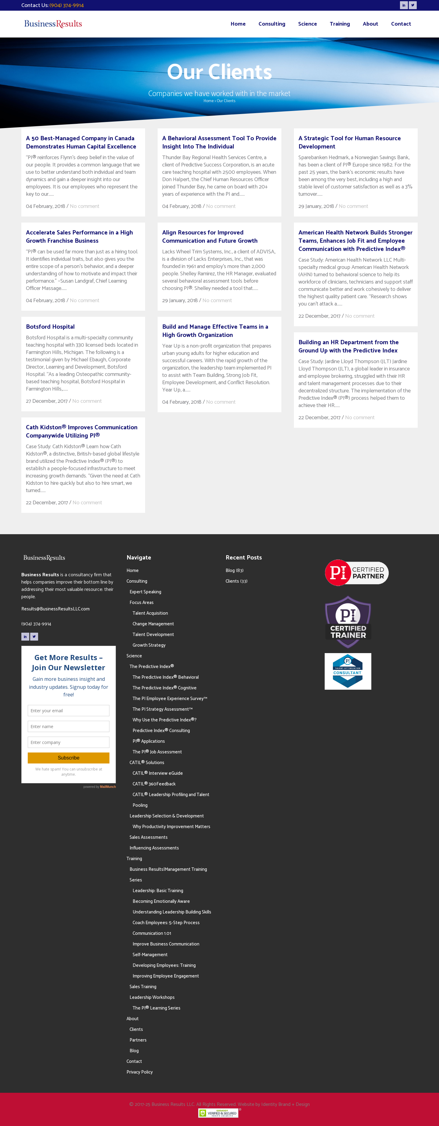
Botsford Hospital (50, 327)
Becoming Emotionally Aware (161, 901)
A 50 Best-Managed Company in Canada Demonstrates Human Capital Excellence (81, 143)
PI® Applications (149, 741)
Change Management (153, 624)
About (133, 1019)
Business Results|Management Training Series (168, 875)
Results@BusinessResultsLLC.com (55, 609)
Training (134, 859)
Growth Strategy (149, 645)
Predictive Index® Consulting (161, 731)
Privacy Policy (140, 1072)
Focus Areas (142, 602)
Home (209, 101)
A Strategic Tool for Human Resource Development (349, 143)
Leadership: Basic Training (158, 891)
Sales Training (143, 987)
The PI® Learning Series (156, 1008)
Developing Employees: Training (164, 965)
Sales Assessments (149, 837)
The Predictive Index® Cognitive (165, 688)
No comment (84, 206)
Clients (136, 1029)
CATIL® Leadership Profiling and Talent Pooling (171, 800)
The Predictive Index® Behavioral (166, 677)
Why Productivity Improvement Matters (171, 827)
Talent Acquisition (150, 613)
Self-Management (150, 955)
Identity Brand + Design (285, 1104)
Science (134, 656)
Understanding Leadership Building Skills (172, 912)
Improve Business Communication (166, 944)
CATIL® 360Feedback (154, 784)
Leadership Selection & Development (167, 816)
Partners (138, 1040)
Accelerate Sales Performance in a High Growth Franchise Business (79, 237)
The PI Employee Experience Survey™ (170, 698)
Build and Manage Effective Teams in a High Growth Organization (215, 331)
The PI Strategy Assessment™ (162, 709)
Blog (134, 1051)
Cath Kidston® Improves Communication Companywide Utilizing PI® (81, 432)
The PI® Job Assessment (157, 752)
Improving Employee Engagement (166, 976)
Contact (134, 1061)
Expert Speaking (145, 592)
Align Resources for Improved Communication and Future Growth (210, 237)
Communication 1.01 (152, 933)
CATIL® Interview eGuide (158, 773)
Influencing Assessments (154, 848)
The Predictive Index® (152, 666)
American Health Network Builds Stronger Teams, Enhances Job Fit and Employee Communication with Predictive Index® (355, 241)
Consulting (137, 581)
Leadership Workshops (152, 997)
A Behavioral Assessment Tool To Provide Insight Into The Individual (219, 143)
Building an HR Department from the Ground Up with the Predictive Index (348, 347)
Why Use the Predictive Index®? (165, 720)
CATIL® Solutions (147, 763)
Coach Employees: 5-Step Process (166, 923)
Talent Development (153, 634)
